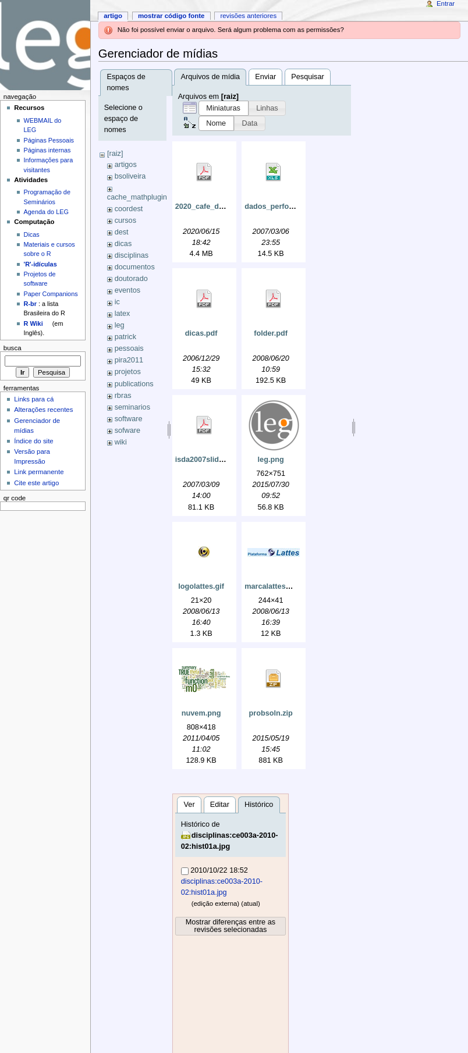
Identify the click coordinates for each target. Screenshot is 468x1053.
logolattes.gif (201, 586)
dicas (123, 244)
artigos (126, 165)
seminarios (132, 407)
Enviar (265, 77)
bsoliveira (130, 176)
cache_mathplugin (137, 197)
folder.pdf (271, 333)
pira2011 (129, 360)
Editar (219, 805)
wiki (121, 442)
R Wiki (33, 323)
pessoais (129, 348)
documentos (135, 267)
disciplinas (132, 255)
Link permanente (38, 471)
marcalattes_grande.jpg (285, 586)
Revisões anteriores (248, 15)
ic (117, 302)
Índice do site (34, 440)
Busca (12, 347)
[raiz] (115, 154)
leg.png (271, 460)
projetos (128, 372)
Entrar (446, 3)
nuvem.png (201, 713)
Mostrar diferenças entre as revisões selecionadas (230, 926)
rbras (123, 396)
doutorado (131, 279)
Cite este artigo (36, 482)
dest (122, 232)
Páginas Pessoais (49, 140)
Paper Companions (51, 293)
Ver (189, 805)
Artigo (113, 15)
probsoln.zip (270, 713)
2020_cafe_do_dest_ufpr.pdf (225, 206)
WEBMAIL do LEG (43, 125)
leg (120, 325)
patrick (125, 337)
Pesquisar (307, 77)
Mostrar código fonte (171, 15)
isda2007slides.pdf (208, 460)
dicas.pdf (201, 333)
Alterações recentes (43, 409)
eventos (127, 290)
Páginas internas (47, 150)
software (129, 419)
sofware (127, 430)
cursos (125, 220)
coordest (129, 209)
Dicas (32, 234)
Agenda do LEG (46, 211)
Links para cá (34, 399)
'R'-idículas (40, 264)
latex (122, 314)
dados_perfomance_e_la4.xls (295, 206)
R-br (30, 303)
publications (134, 384)
